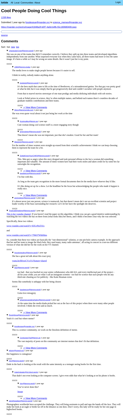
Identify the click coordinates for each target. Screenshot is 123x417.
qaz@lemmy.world (21, 268)
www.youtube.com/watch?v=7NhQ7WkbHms (27, 235)
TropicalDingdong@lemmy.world (22, 211)
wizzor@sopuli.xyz (16, 351)
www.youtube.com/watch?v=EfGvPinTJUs (25, 226)
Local (16, 3)
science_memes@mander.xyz (67, 22)
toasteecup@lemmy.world (30, 173)
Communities (26, 3)
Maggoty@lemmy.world (23, 142)
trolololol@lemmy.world (29, 83)
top (17, 47)
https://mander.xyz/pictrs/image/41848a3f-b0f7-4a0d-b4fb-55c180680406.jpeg (38, 27)
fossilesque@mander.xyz (37, 22)
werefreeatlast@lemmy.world (20, 401)
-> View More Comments (35, 107)
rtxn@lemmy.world (16, 361)
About (37, 3)
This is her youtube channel (19, 214)
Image (20, 391)
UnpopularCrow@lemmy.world (21, 51)
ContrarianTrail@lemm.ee (30, 338)
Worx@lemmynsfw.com (23, 110)
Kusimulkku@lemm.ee (29, 121)
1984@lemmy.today (22, 67)
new (13, 47)
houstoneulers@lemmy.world (26, 253)
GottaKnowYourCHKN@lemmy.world (35, 156)
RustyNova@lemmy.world (19, 315)
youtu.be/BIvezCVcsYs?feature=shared (29, 261)
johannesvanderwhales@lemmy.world (35, 300)
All (12, 3)
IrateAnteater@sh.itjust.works (26, 372)
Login (118, 2)
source (4, 35)
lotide (4, 2)
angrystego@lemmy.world (30, 132)
